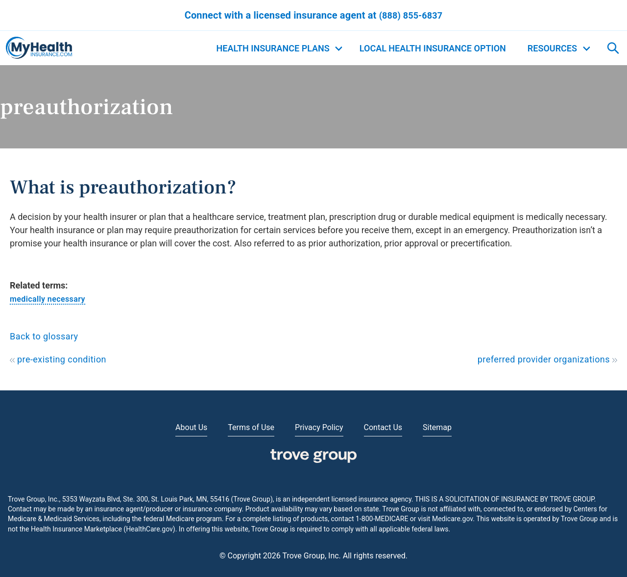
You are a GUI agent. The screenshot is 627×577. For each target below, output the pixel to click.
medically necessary (47, 299)
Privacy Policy (319, 427)
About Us (191, 427)
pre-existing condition (58, 359)
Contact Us (383, 427)
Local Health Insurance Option (433, 48)
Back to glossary (44, 336)
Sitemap (437, 427)
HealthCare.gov (149, 529)
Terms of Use (251, 427)
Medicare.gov (452, 519)
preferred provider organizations (547, 359)
